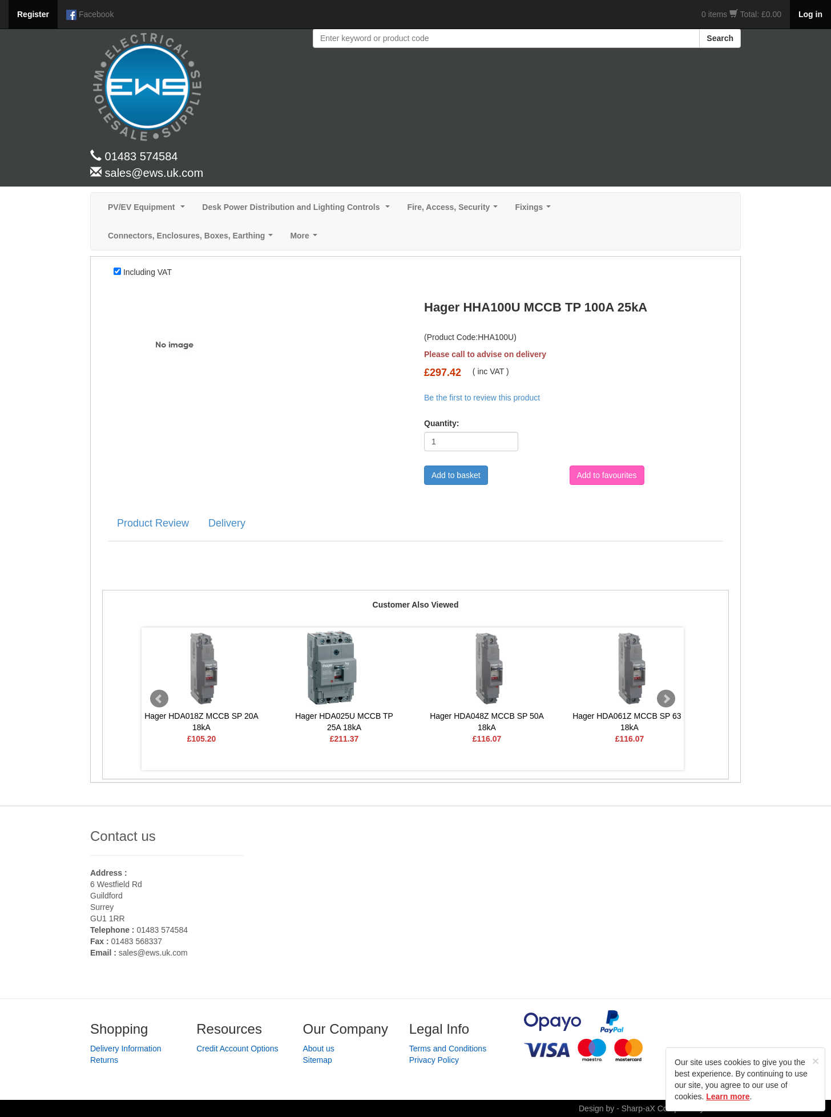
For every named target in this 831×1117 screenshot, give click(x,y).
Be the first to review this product (482, 397)
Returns (104, 1060)
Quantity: (441, 423)
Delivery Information (126, 1048)
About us (318, 1048)
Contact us (123, 836)
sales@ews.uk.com (153, 952)
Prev (159, 699)
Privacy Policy (434, 1060)
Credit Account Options (237, 1048)
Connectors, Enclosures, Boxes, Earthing (192, 238)
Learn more (727, 1096)
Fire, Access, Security (454, 210)
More (305, 238)
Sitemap (317, 1060)
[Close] (815, 1061)
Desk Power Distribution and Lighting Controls (298, 210)
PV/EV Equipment (148, 210)
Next (666, 699)
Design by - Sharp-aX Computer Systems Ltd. (660, 1108)
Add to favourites (607, 475)
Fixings (535, 210)
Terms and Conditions (447, 1048)
